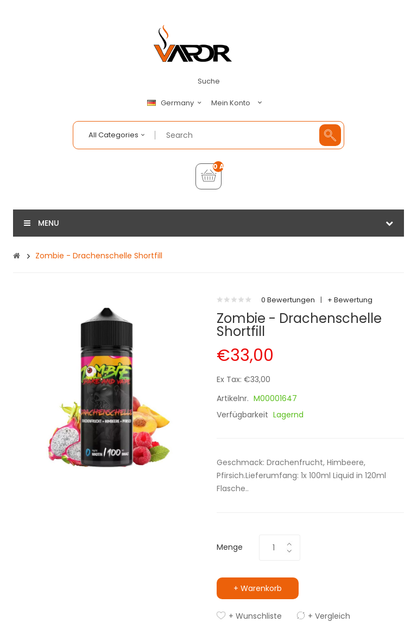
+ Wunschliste (255, 616)
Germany (176, 103)
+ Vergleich (329, 616)
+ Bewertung (349, 300)
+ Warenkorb (257, 588)
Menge (230, 547)
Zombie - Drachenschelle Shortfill (98, 255)
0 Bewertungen (288, 300)
